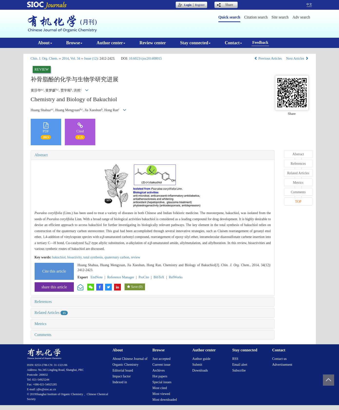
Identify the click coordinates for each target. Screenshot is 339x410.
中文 (309, 4)
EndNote (97, 277)
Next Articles (297, 58)
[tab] (153, 155)
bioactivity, (75, 257)
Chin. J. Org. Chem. (44, 58)
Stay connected (195, 42)
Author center (111, 42)
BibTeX (159, 277)
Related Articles (51, 312)
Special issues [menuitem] (161, 382)
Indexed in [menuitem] (120, 382)
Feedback (260, 42)
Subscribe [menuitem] (239, 370)
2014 (65, 58)
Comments (43, 335)
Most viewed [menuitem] (161, 394)
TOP (298, 201)
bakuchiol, (59, 257)
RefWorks (176, 277)
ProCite (144, 277)
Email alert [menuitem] (239, 364)
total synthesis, (94, 257)
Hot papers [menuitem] (159, 376)
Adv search (301, 17)
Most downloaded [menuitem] (164, 399)
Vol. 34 (75, 58)
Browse (74, 42)
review (135, 257)
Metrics (41, 324)
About (45, 42)
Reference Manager (120, 277)
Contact (233, 42)
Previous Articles (268, 58)
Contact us (279, 359)
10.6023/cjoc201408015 (145, 58)
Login (188, 5)
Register (200, 5)
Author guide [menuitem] (201, 359)
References (43, 302)
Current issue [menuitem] (161, 364)
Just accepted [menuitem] (161, 359)
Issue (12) (91, 58)
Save (134, 287)
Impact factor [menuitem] (122, 376)
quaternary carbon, (118, 257)
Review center (152, 42)
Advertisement (282, 364)
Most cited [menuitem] (159, 388)
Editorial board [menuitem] (123, 370)
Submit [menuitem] (197, 364)
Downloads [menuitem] (200, 370)
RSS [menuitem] (235, 359)
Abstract (41, 155)
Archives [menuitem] (158, 370)
